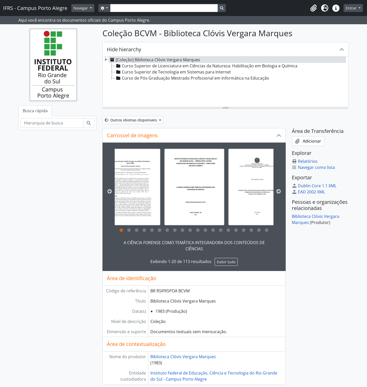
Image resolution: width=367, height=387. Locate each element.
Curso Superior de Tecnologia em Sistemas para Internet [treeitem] (173, 72)
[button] (313, 8)
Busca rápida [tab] (35, 111)
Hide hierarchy (124, 49)
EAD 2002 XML (308, 192)
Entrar (352, 8)
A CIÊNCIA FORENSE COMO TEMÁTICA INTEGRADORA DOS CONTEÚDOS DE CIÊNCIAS (194, 246)
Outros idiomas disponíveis (131, 120)
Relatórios (305, 161)
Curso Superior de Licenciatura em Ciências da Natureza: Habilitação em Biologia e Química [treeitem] (206, 66)
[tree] (225, 82)
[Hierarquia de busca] (52, 123)
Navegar (81, 8)
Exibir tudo (226, 261)
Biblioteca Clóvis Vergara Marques (183, 356)
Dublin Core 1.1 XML (314, 186)
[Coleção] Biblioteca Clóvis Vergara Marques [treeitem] (154, 60)
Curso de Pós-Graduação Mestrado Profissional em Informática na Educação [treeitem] (192, 78)
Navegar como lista (313, 167)
